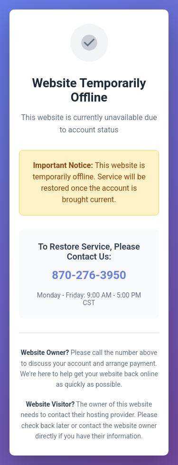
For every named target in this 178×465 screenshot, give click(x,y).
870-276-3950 (89, 275)
